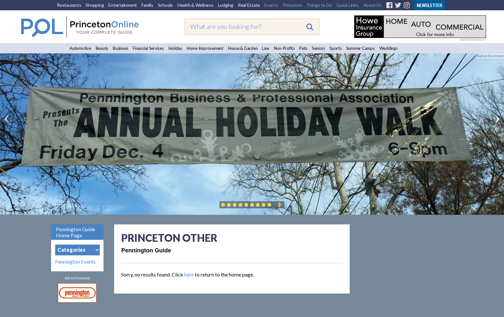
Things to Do (319, 5)
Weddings (388, 48)
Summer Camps (360, 48)
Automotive (80, 48)
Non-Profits (284, 48)
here (189, 274)
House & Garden (243, 48)
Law (265, 48)
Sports (335, 48)
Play (279, 205)
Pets (303, 48)
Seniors (318, 48)
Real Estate (249, 5)
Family (147, 5)
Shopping (95, 5)
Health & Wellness (195, 5)
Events (271, 5)
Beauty (102, 48)
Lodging (225, 5)
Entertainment (122, 5)
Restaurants (69, 5)
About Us (372, 5)
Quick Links (347, 5)
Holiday (175, 48)
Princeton (292, 5)
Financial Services (148, 48)
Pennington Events (75, 262)
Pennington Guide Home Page (75, 232)
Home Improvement (205, 48)
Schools (165, 5)
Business (120, 48)
